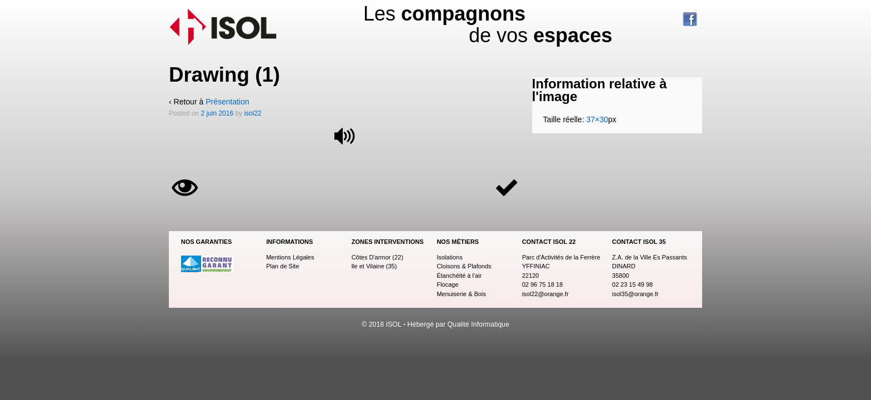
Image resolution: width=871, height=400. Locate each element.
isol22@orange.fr (545, 294)
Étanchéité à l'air (459, 275)
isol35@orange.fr (635, 294)
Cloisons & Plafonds (464, 266)
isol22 (252, 113)
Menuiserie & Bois (461, 294)
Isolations (449, 257)
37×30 (597, 119)
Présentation (227, 101)
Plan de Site (282, 266)
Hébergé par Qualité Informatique (458, 324)
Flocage (447, 284)
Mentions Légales (290, 257)
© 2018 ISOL (382, 324)
